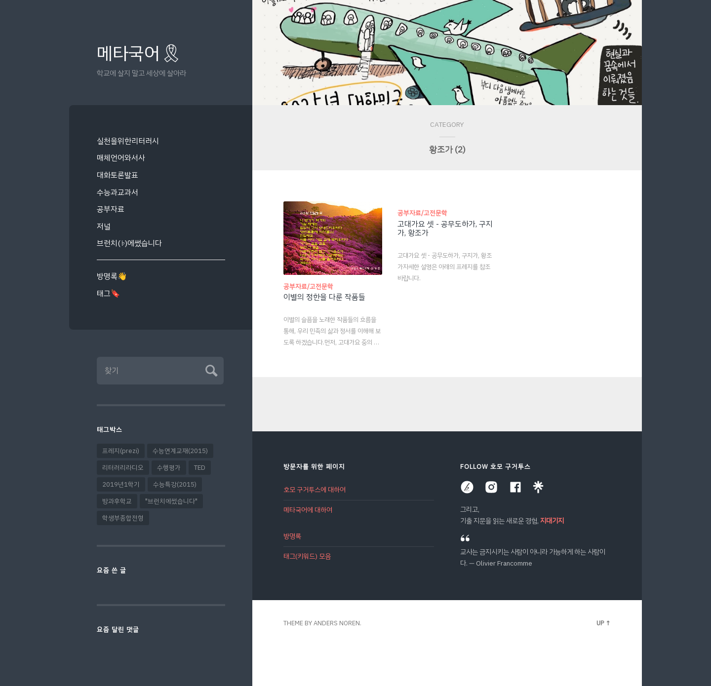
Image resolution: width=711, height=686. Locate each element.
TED (199, 467)
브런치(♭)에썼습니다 (129, 243)
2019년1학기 (121, 484)
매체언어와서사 (121, 157)
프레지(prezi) (120, 451)
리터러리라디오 (123, 467)
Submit (210, 369)
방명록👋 (112, 276)
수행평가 (169, 467)
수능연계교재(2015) (180, 451)
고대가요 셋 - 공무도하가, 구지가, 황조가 (445, 228)
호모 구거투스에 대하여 (314, 490)
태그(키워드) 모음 (307, 556)
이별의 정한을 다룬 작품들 (324, 297)
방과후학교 (117, 501)
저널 (104, 226)
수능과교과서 (117, 192)
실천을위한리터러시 (128, 141)
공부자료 (110, 209)
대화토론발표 (117, 175)
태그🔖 (108, 293)
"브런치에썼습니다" (171, 501)
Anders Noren (337, 623)
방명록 (292, 536)
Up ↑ (603, 623)
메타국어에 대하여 (307, 510)
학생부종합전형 (123, 518)
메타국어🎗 (139, 53)
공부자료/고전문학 (308, 286)
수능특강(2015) (175, 484)
